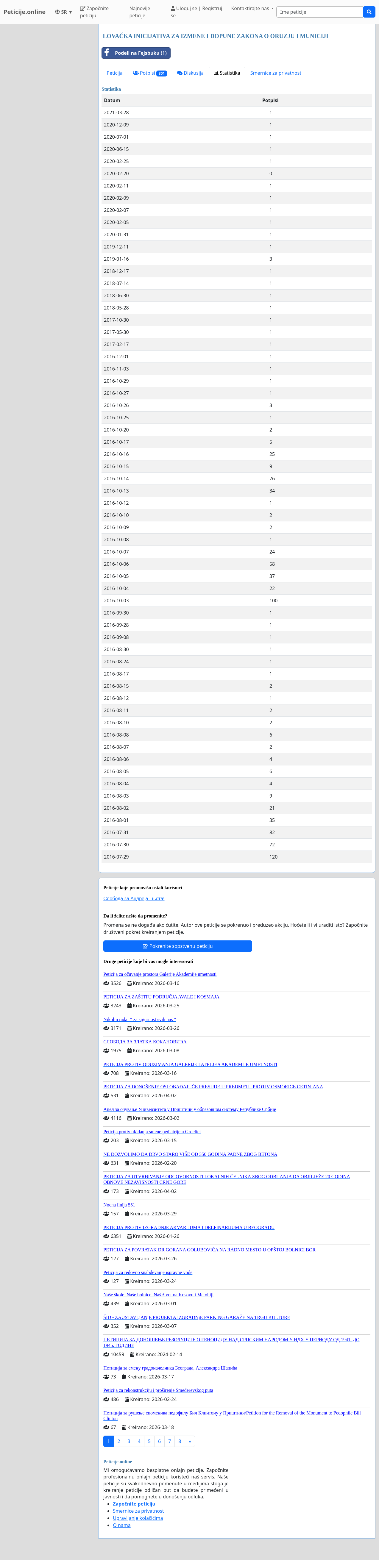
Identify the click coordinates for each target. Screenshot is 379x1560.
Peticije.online (25, 12)
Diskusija (190, 73)
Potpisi (150, 73)
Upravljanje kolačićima (138, 1518)
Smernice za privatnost (275, 73)
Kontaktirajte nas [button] (250, 8)
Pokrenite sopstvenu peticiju (178, 946)
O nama (121, 1525)
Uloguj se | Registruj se (196, 12)
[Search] (319, 12)
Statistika (227, 73)
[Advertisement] (47, 113)
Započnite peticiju (94, 12)
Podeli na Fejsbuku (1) (134, 53)
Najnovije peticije (139, 12)
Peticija (115, 73)
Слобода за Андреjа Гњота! (133, 898)
